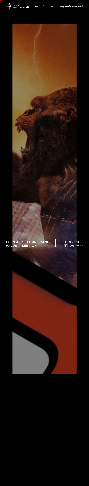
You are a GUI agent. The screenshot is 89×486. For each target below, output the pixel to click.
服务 (52, 6)
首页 (27, 6)
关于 (44, 6)
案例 (36, 6)
